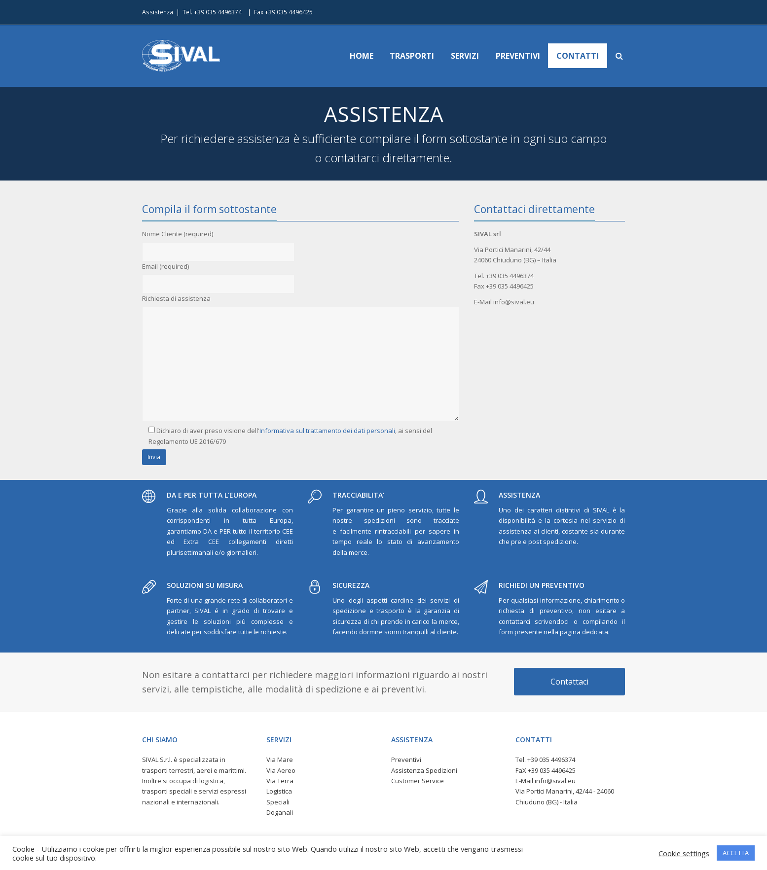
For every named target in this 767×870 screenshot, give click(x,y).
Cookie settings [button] (683, 853)
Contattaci (569, 681)
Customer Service (417, 780)
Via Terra (279, 780)
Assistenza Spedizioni (424, 770)
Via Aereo (280, 770)
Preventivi (406, 759)
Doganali (279, 812)
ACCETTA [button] (736, 852)
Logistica (279, 791)
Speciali (278, 802)
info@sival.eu (555, 780)
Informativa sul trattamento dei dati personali (327, 430)
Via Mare (279, 759)
